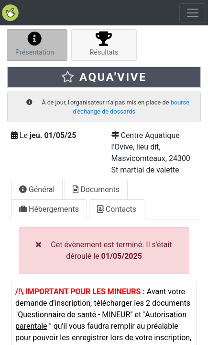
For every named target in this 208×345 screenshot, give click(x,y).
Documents (96, 189)
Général (37, 189)
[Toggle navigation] (192, 13)
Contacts (116, 209)
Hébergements (49, 209)
